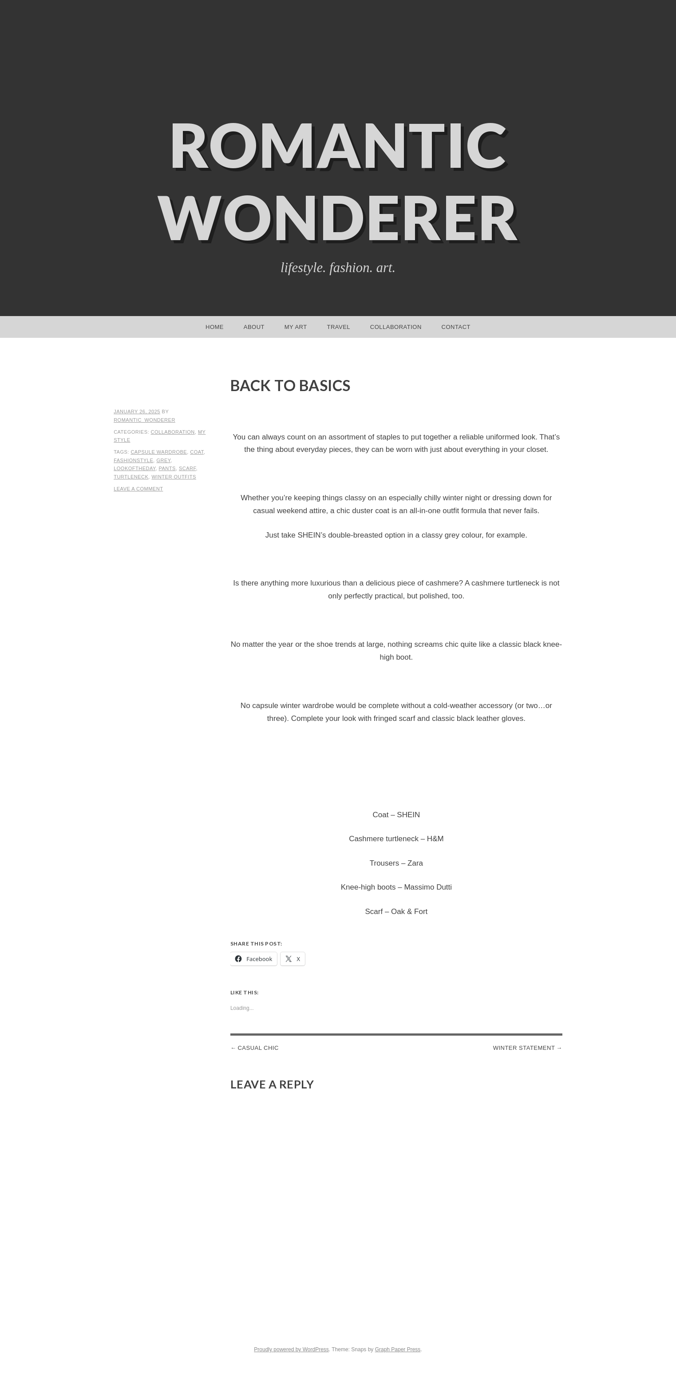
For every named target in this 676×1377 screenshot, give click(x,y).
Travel (338, 327)
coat (197, 452)
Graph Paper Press (398, 1349)
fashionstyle (133, 460)
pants (167, 468)
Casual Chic (257, 1048)
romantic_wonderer (144, 420)
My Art (296, 327)
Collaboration (396, 327)
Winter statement (524, 1048)
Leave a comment (138, 488)
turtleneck (131, 476)
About (254, 327)
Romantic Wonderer (338, 180)
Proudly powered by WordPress (291, 1349)
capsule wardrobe (158, 452)
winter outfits (173, 476)
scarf (187, 468)
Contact (456, 327)
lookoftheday (134, 468)
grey (163, 460)
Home (215, 327)
